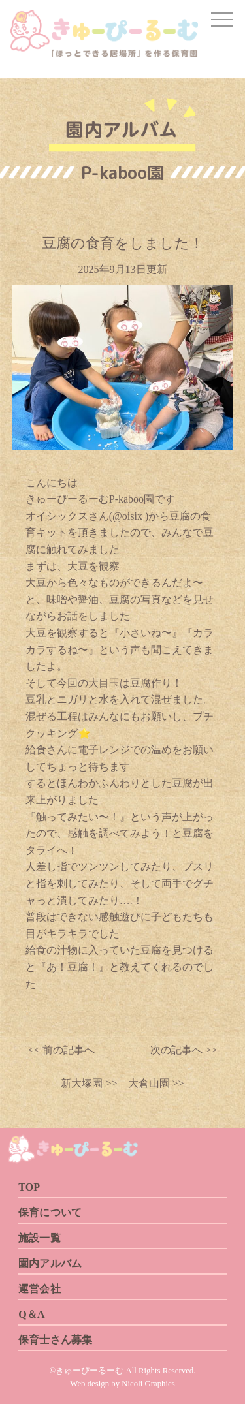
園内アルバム (50, 1263)
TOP (29, 1187)
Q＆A (31, 1314)
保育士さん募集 (55, 1339)
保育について (50, 1212)
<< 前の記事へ (61, 1049)
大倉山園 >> (151, 1083)
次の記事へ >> (183, 1049)
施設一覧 (39, 1237)
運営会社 (39, 1288)
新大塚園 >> (89, 1083)
